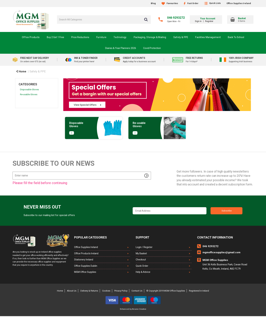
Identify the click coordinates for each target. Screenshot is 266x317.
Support (142, 237)
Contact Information (215, 237)
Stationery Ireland (83, 260)
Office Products (31, 37)
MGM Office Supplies (85, 272)
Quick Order (142, 266)
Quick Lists (212, 3)
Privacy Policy (120, 291)
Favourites (170, 3)
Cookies (106, 291)
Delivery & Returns (89, 291)
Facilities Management (208, 37)
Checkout (141, 260)
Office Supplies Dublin (85, 266)
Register (214, 21)
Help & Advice (143, 272)
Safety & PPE (180, 37)
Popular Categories (90, 237)
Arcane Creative (139, 310)
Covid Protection (152, 48)
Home (21, 71)
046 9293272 (176, 17)
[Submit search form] (146, 19)
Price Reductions (80, 37)
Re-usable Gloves (28, 94)
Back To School (236, 37)
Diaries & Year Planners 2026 (120, 48)
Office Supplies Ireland (238, 3)
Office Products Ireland (86, 253)
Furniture (101, 37)
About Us (71, 291)
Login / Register (144, 247)
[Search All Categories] (104, 19)
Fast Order (191, 3)
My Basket (141, 253)
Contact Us (136, 291)
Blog (153, 3)
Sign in (203, 21)
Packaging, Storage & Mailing (150, 37)
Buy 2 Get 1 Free (55, 37)
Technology (119, 37)
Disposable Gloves (29, 89)
